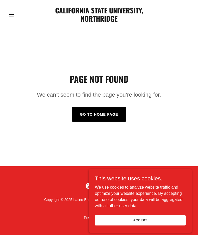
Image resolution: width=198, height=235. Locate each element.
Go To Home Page (99, 114)
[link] (99, 20)
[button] (20, 14)
